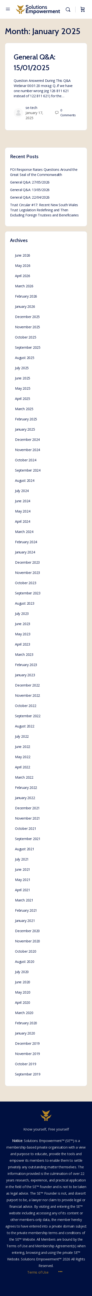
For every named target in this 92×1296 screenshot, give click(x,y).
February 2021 (26, 910)
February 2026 (26, 296)
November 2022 (27, 695)
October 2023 (25, 582)
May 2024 (22, 511)
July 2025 (22, 368)
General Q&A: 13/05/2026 (30, 189)
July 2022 (22, 736)
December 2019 (27, 1043)
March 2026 (24, 286)
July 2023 (22, 613)
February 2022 (26, 787)
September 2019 (27, 1074)
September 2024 (27, 470)
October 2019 (25, 1064)
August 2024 (24, 480)
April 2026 (22, 275)
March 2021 (24, 900)
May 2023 (22, 634)
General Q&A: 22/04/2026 (30, 197)
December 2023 (27, 562)
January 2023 (25, 675)
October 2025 (25, 337)
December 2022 (27, 685)
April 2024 (22, 521)
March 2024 (24, 531)
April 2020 (22, 1002)
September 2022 (27, 716)
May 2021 (22, 879)
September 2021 (27, 838)
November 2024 (27, 449)
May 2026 (22, 265)
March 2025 (24, 408)
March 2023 (24, 654)
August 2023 (24, 603)
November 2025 (27, 327)
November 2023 (27, 572)
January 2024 (25, 552)
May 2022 (22, 756)
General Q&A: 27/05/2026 (30, 182)
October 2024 (25, 460)
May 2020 (22, 992)
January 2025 (25, 429)
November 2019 (27, 1053)
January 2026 (25, 306)
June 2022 (22, 746)
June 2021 (22, 869)
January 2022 (25, 797)
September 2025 (27, 347)
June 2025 (22, 378)
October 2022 (25, 705)
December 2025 (27, 316)
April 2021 (22, 890)
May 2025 (22, 388)
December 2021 (27, 808)
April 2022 (22, 767)
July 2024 (22, 490)
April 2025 (22, 398)
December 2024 (27, 439)
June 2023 (22, 623)
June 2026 (22, 255)
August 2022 (24, 726)
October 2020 (25, 951)
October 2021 (25, 828)
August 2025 (24, 357)
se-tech (31, 107)
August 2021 (24, 849)
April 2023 (22, 644)
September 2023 (27, 593)
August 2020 (24, 961)
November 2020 (27, 941)
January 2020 (25, 1033)
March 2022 (24, 777)
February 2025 (26, 419)
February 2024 (26, 542)
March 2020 (24, 1012)
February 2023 (26, 664)
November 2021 (27, 818)
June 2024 (22, 501)
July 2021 (22, 859)
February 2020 (26, 1023)
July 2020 (22, 971)
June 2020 (22, 982)
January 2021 (25, 920)
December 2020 (27, 930)
